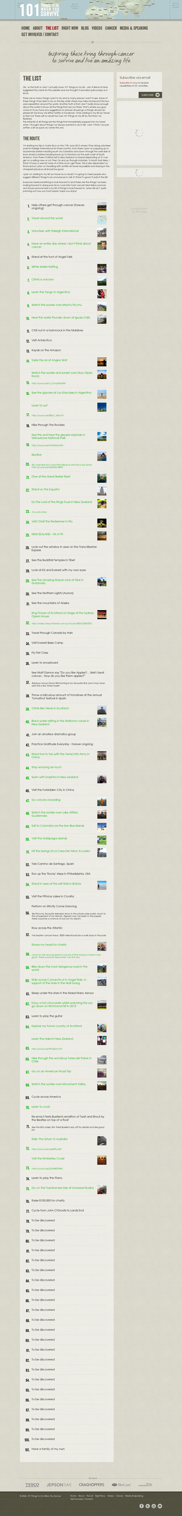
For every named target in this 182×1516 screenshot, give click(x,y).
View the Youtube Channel (153, 1506)
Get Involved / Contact (40, 35)
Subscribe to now (129, 82)
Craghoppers (91, 1484)
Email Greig (160, 1506)
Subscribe (148, 95)
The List (52, 28)
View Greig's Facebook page (141, 1506)
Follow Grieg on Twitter (147, 1506)
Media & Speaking (134, 28)
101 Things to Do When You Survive (39, 10)
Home (25, 28)
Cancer (111, 28)
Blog (85, 28)
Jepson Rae (59, 1484)
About (38, 28)
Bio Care (121, 1484)
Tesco (32, 1485)
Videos (97, 28)
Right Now (70, 28)
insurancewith (145, 1484)
